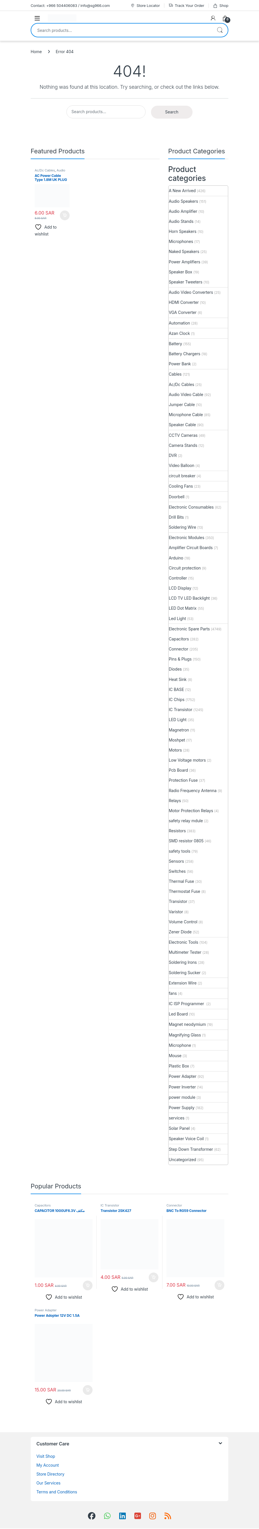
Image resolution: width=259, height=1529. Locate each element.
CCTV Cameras (183, 435)
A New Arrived (182, 190)
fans (173, 993)
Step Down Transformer (191, 1149)
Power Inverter (182, 1086)
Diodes (175, 669)
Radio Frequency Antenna (193, 790)
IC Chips (177, 699)
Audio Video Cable (50, 172)
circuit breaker (182, 475)
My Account (47, 1465)
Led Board (178, 1013)
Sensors (176, 861)
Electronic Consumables (191, 507)
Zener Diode (180, 931)
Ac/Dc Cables (45, 170)
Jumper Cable (182, 404)
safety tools (179, 851)
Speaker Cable (182, 424)
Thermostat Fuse (184, 891)
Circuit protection (185, 567)
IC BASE (176, 689)
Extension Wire (183, 982)
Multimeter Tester (185, 952)
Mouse (175, 1055)
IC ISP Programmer (187, 1003)
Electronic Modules (186, 537)
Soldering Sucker (185, 972)
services (177, 1117)
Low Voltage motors (187, 760)
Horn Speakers (183, 231)
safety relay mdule (186, 820)
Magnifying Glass (185, 1034)
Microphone (180, 1045)
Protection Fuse (183, 780)
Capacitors (179, 638)
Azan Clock (179, 333)
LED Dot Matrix (183, 608)
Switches (177, 871)
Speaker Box (180, 271)
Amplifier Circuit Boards (191, 547)
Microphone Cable (186, 414)
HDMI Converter (184, 302)
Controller (178, 578)
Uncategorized (182, 1159)
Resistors (177, 830)
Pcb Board (178, 770)
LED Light (178, 719)
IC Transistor (180, 709)
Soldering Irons (183, 962)
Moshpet (177, 740)
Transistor (178, 901)
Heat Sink (178, 679)
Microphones (181, 241)
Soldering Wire (182, 527)
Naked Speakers (184, 251)
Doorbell (177, 496)
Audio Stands (181, 221)
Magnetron (179, 729)
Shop (220, 5)
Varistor (176, 911)
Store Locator (145, 5)
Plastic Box (179, 1065)
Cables (175, 374)
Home (36, 51)
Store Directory (50, 1474)
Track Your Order (186, 5)
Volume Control (183, 921)
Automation (179, 323)
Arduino (176, 557)
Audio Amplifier (183, 211)
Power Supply (182, 1107)
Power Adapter (182, 1076)
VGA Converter (183, 312)
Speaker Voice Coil (186, 1138)
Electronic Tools (183, 942)
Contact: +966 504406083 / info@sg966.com (70, 5)
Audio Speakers (183, 201)
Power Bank (180, 363)
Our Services (48, 1482)
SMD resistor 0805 (186, 840)
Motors (175, 750)
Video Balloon (181, 465)
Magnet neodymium (187, 1024)
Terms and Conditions (56, 1491)
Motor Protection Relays (191, 810)
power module (182, 1097)
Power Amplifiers (184, 261)
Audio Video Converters (191, 292)
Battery (175, 343)
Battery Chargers (184, 353)
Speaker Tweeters (185, 281)
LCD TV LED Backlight (189, 598)
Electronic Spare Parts (189, 628)
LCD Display (180, 588)
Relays (175, 800)
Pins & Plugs (180, 659)
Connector (178, 648)
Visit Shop (45, 1456)
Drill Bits (176, 517)
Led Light (177, 618)
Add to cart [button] (65, 215)
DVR (173, 455)
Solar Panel (179, 1128)
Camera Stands (183, 445)
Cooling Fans (181, 486)
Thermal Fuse (181, 881)
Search (220, 30)
